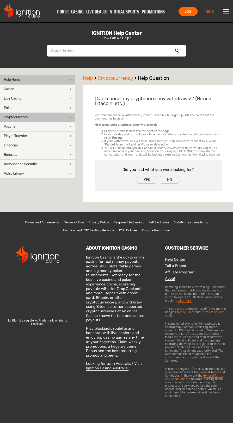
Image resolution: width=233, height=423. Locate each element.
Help (90, 78)
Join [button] (188, 11)
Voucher (37, 127)
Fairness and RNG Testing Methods (88, 230)
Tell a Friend (175, 266)
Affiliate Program (179, 272)
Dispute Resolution (156, 230)
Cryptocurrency (37, 117)
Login (209, 12)
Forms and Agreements (42, 222)
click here (185, 300)
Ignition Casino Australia (107, 368)
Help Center (175, 260)
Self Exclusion (158, 222)
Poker (63, 12)
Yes (147, 180)
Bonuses (37, 155)
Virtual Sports (124, 12)
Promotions (153, 12)
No (169, 180)
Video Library (37, 173)
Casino (77, 12)
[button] (63, 11)
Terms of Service (212, 312)
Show (177, 51)
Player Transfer (37, 136)
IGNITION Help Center (116, 33)
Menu (226, 11)
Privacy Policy (98, 222)
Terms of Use (74, 222)
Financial (37, 145)
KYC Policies (128, 230)
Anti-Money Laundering (191, 222)
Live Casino (37, 98)
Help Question (153, 78)
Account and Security (37, 164)
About (170, 279)
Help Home (37, 80)
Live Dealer (97, 12)
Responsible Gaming (129, 222)
